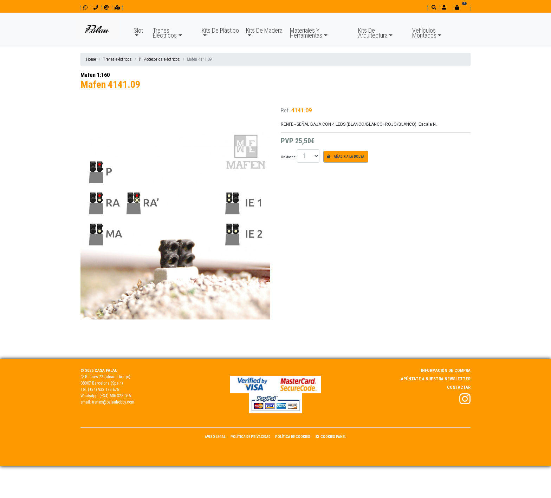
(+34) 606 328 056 (115, 395)
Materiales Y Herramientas (306, 33)
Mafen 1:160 (95, 75)
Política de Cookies (292, 436)
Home (91, 59)
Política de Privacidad (251, 436)
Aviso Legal (215, 436)
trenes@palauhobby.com (113, 402)
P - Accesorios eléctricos (159, 59)
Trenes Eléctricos (165, 33)
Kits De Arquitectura (373, 33)
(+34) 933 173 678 (103, 389)
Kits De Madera (264, 30)
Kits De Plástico (220, 30)
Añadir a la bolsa (345, 156)
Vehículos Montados (424, 33)
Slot (138, 30)
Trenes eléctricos (117, 59)
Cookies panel (330, 436)
